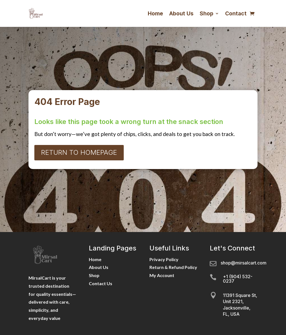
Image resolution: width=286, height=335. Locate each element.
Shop (206, 13)
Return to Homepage (79, 152)
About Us (181, 13)
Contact (236, 13)
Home (155, 13)
